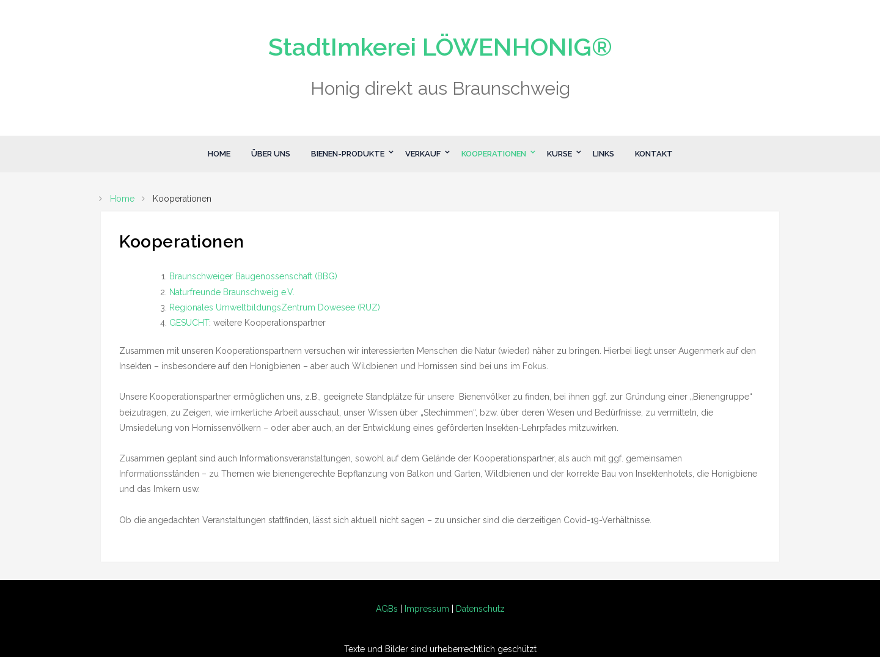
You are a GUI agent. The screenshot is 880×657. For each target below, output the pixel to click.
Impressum (427, 609)
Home (219, 153)
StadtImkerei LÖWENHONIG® (440, 46)
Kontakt (654, 153)
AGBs (387, 609)
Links (603, 153)
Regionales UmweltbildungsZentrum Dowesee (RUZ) (274, 307)
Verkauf (423, 153)
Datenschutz (480, 609)
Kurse (559, 153)
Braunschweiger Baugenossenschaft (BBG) (253, 276)
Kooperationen (493, 153)
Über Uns (270, 153)
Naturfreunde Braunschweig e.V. (232, 292)
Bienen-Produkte (347, 153)
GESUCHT (189, 323)
